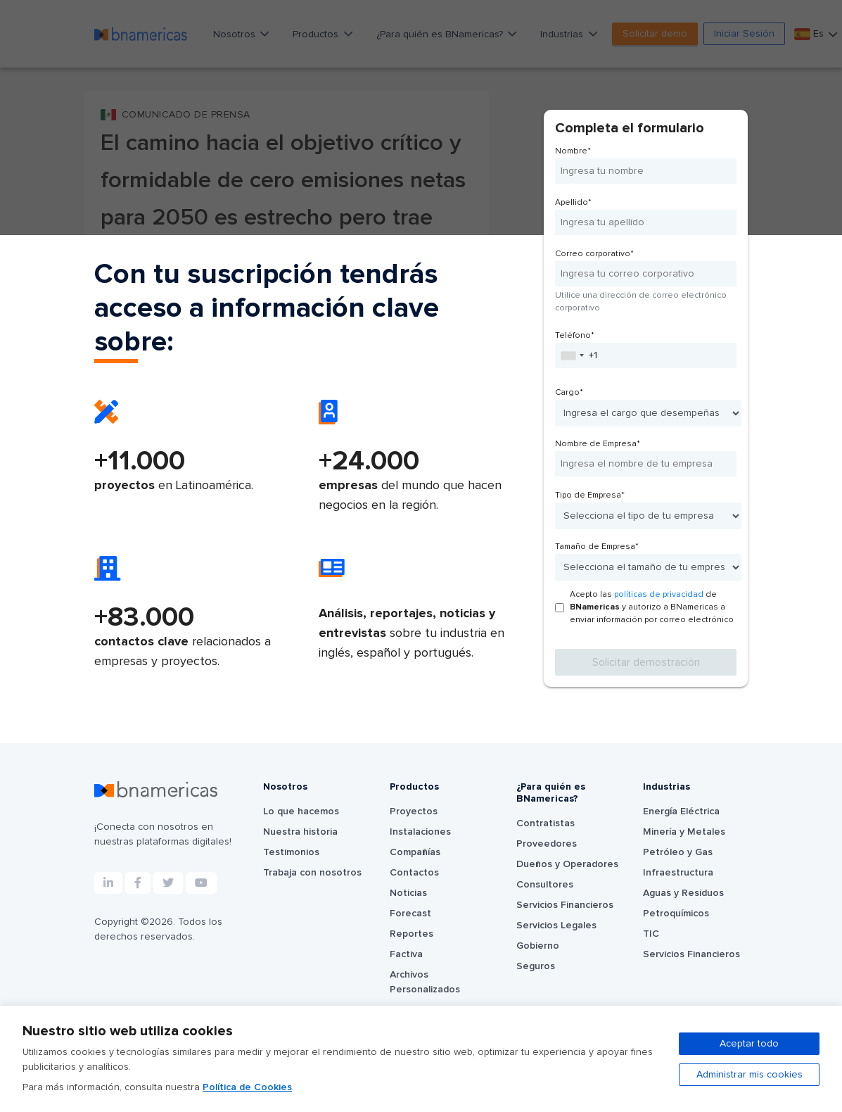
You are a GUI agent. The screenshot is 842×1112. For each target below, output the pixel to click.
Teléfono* (574, 335)
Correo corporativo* (594, 254)
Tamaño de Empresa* (597, 547)
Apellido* (573, 202)
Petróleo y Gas (678, 852)
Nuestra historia (300, 832)
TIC (651, 934)
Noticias (408, 893)
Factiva (406, 954)
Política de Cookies (247, 1087)
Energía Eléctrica (681, 811)
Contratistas (545, 823)
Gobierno (537, 946)
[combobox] (572, 355)
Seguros (535, 966)
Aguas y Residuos (683, 893)
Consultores (544, 885)
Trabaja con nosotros (312, 873)
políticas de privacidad (658, 594)
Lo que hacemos (301, 811)
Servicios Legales (556, 925)
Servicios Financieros (564, 905)
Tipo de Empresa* (590, 495)
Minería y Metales (684, 832)
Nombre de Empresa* (597, 444)
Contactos (414, 873)
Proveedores (546, 844)
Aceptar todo (749, 1044)
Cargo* (569, 392)
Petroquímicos (676, 913)
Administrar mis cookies (749, 1075)
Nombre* (573, 151)
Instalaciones (420, 832)
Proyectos (414, 811)
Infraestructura (678, 873)
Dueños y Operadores (567, 864)
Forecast (410, 913)
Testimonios (291, 852)
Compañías (415, 852)
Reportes (411, 934)
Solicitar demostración (646, 662)
